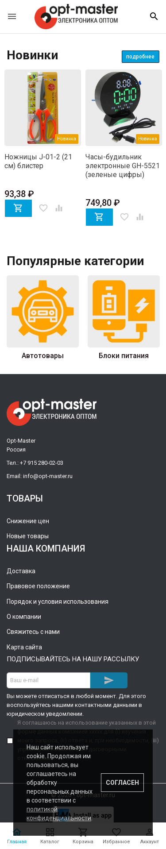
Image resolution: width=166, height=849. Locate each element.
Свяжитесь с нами (33, 631)
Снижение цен (28, 521)
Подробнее (140, 57)
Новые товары (28, 536)
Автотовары (43, 356)
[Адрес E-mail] (48, 680)
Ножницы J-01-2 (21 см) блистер (38, 161)
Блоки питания (124, 356)
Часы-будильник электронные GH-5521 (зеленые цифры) (122, 166)
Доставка (21, 571)
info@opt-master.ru (48, 476)
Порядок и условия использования (57, 601)
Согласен (122, 782)
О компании (24, 616)
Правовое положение (38, 586)
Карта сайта (24, 647)
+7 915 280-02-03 (41, 462)
